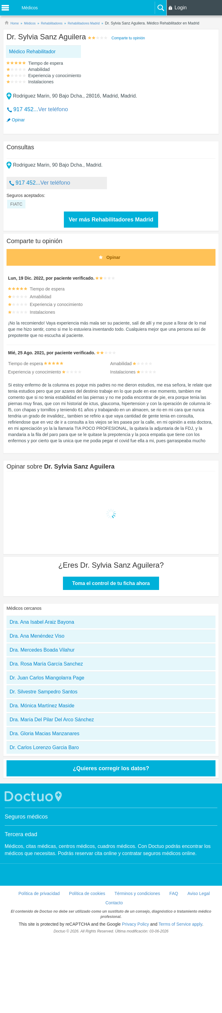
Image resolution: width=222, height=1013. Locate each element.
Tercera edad (21, 909)
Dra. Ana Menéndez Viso (37, 710)
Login (181, 7)
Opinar (18, 157)
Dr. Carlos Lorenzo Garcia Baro (44, 821)
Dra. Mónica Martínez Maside (42, 780)
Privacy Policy (135, 998)
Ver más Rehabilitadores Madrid (111, 294)
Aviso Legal (198, 967)
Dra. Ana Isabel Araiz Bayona (42, 696)
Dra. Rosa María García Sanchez (46, 738)
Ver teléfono (53, 146)
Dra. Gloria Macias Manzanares (44, 807)
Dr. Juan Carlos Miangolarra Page (47, 752)
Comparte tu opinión (128, 38)
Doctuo (34, 871)
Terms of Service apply (180, 998)
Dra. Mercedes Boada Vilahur (42, 724)
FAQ (173, 967)
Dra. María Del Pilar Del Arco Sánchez (52, 794)
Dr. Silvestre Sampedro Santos (44, 766)
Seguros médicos (26, 891)
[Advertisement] (57, 117)
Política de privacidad (39, 967)
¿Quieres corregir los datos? (111, 843)
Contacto (114, 977)
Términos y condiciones (137, 967)
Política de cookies (87, 967)
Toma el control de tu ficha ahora (111, 657)
